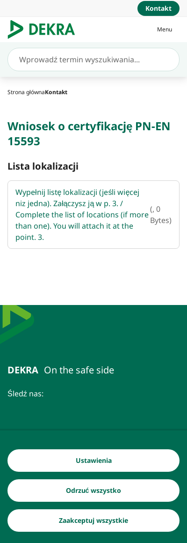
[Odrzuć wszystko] (93, 491)
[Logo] (45, 29)
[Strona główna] (26, 92)
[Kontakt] (158, 8)
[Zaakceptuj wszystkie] (93, 521)
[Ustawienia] (93, 461)
